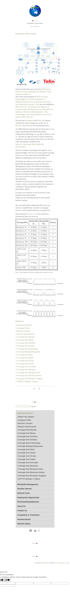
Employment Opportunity (28, 498)
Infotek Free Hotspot (24, 325)
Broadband (29, 120)
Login (67, 563)
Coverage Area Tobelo (25, 364)
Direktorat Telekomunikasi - (33, 112)
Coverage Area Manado (25, 337)
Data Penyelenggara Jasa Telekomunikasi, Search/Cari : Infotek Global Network (34, 114)
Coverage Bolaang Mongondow (28, 352)
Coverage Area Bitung (25, 340)
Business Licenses (23, 331)
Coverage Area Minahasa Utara (28, 373)
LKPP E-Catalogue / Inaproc (27, 381)
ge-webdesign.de (60, 563)
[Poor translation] (7, 580)
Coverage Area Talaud (25, 358)
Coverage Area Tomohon (26, 343)
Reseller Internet (24, 489)
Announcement (24, 519)
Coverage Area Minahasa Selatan (29, 376)
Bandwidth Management (27, 484)
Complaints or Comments (28, 515)
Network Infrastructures (26, 334)
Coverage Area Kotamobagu (27, 349)
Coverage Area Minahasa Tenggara (30, 379)
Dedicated (40, 120)
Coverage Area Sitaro (25, 355)
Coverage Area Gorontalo (26, 367)
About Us (21, 506)
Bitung (29, 126)
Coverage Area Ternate (25, 361)
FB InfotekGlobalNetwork (28, 502)
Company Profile (23, 328)
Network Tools (23, 493)
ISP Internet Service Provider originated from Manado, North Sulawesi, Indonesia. (33, 91)
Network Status (24, 524)
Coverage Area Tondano (26, 346)
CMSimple (45, 563)
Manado (18, 126)
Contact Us (32, 214)
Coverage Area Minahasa (26, 370)
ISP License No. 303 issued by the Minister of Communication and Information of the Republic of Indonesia (34, 109)
